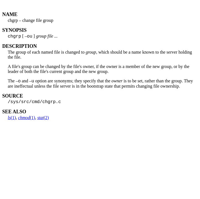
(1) (12, 120)
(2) (43, 120)
